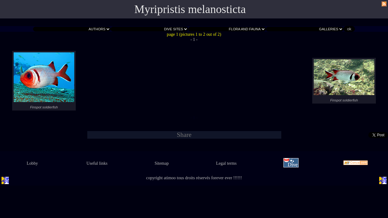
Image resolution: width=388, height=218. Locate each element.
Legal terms (226, 163)
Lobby (32, 163)
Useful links (96, 163)
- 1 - (194, 39)
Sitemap (162, 163)
